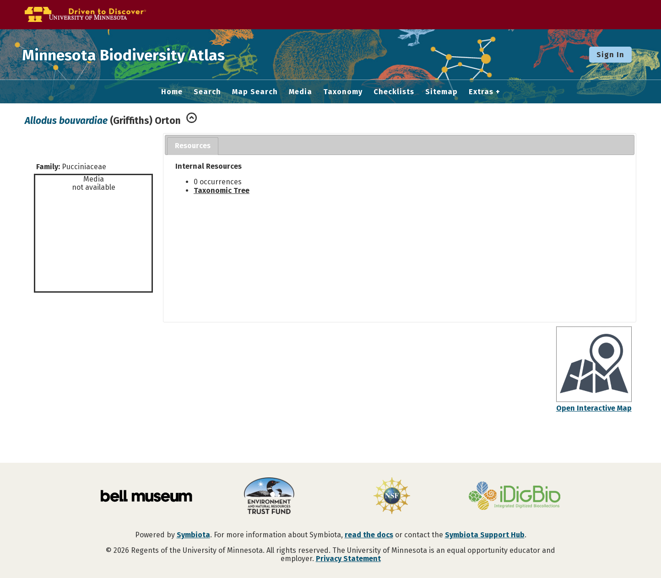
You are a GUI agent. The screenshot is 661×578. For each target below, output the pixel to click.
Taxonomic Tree (221, 190)
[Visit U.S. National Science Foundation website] (391, 496)
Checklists (394, 92)
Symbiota (193, 534)
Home (172, 92)
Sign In (610, 54)
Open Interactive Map (594, 408)
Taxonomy (343, 92)
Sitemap (441, 92)
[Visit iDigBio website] (514, 497)
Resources (193, 145)
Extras (481, 92)
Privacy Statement (348, 558)
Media (300, 92)
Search (207, 92)
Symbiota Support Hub (485, 534)
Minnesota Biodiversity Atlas (142, 54)
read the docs (369, 534)
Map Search (255, 92)
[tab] (192, 146)
